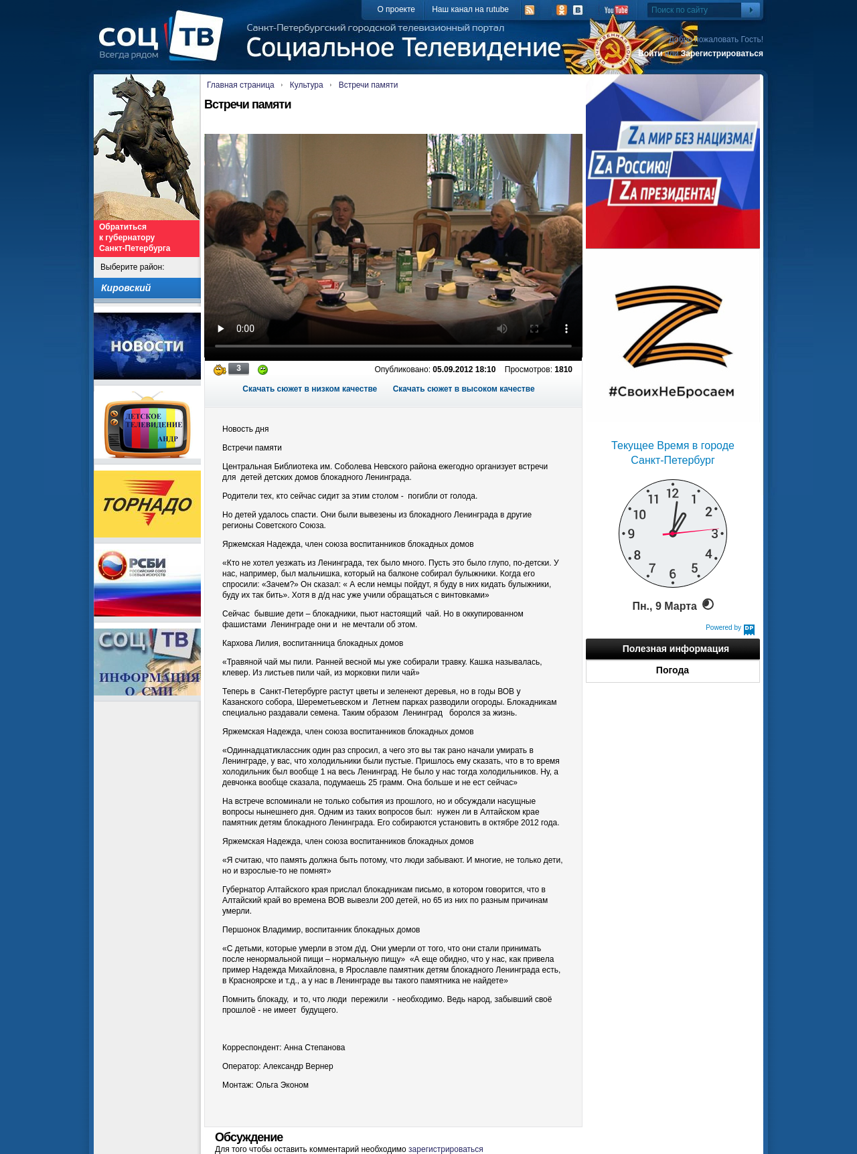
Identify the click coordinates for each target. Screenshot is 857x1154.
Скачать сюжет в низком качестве (309, 389)
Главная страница (241, 85)
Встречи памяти (368, 85)
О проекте (396, 9)
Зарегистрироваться (722, 53)
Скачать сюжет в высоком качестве (464, 389)
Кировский (126, 287)
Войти (650, 53)
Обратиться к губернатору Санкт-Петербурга (134, 237)
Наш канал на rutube (470, 9)
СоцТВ (164, 44)
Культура (306, 85)
